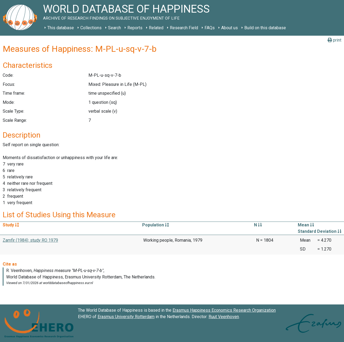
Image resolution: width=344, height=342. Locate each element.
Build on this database (265, 27)
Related (156, 27)
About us (229, 27)
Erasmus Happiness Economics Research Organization (224, 310)
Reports (134, 27)
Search (114, 27)
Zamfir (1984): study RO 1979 (30, 240)
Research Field (184, 27)
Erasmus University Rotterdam (126, 316)
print (334, 40)
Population (155, 224)
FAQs (210, 27)
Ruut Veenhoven (224, 316)
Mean (306, 224)
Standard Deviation (319, 231)
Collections (91, 27)
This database (60, 27)
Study (11, 224)
